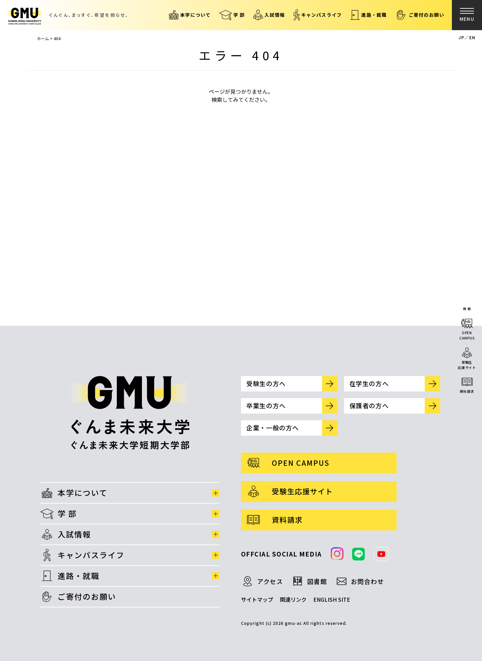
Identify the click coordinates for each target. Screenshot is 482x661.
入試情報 (274, 14)
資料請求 (467, 391)
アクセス (270, 581)
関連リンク (293, 599)
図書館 (317, 581)
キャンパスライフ (321, 14)
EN (472, 37)
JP (461, 37)
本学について (195, 14)
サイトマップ (257, 599)
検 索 (467, 308)
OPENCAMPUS (466, 335)
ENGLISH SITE (331, 599)
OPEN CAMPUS (300, 462)
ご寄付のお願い (427, 14)
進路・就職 (374, 14)
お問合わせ (367, 581)
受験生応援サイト (467, 365)
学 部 (239, 14)
